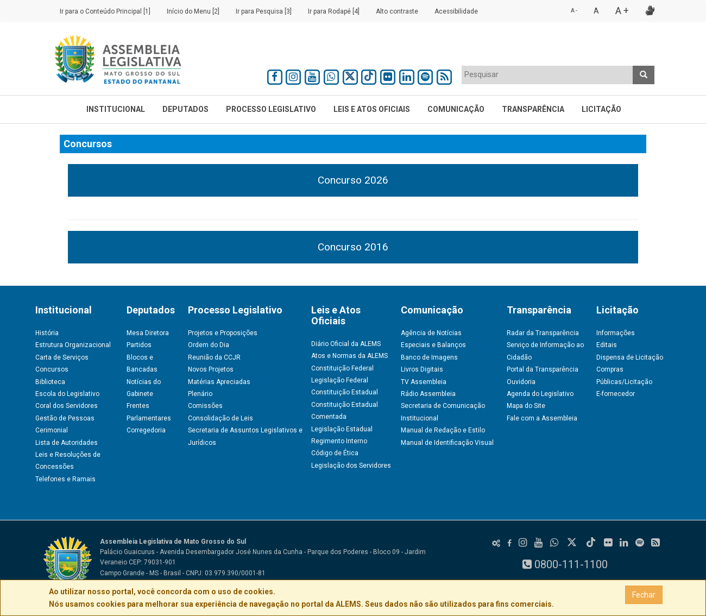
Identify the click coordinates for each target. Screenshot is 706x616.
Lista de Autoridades (66, 443)
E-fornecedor (615, 394)
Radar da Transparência (543, 333)
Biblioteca (50, 382)
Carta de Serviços (62, 357)
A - (574, 11)
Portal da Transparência (542, 369)
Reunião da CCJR (214, 357)
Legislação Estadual (342, 429)
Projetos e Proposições (222, 333)
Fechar (643, 594)
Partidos (139, 345)
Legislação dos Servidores (351, 465)
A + (622, 10)
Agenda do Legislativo (540, 394)
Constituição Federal (342, 368)
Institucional (115, 109)
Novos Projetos (211, 369)
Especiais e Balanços (433, 345)
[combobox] (547, 75)
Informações (615, 333)
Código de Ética (334, 453)
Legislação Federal (339, 380)
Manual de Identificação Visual (447, 443)
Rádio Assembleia (428, 394)
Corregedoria (146, 430)
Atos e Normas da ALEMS (349, 356)
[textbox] (547, 74)
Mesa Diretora (148, 333)
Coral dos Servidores (66, 406)
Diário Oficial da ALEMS (346, 344)
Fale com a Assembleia (542, 418)
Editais (606, 345)
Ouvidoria (521, 382)
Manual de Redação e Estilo (443, 430)
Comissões (205, 406)
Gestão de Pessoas (64, 418)
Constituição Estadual (344, 392)
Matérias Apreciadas (219, 382)
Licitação (601, 109)
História (47, 333)
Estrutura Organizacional (73, 345)
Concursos (51, 369)
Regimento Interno (339, 441)
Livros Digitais (422, 369)
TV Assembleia (423, 382)
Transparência (533, 109)
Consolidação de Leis (220, 418)
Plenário (200, 394)
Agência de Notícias (431, 333)
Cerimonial (51, 430)
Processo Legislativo (271, 109)
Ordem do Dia (208, 345)
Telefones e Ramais (65, 479)
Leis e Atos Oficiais (371, 109)
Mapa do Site (526, 406)
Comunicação (455, 109)
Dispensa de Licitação (629, 357)
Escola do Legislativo (67, 394)
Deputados (185, 109)
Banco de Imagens (429, 357)
